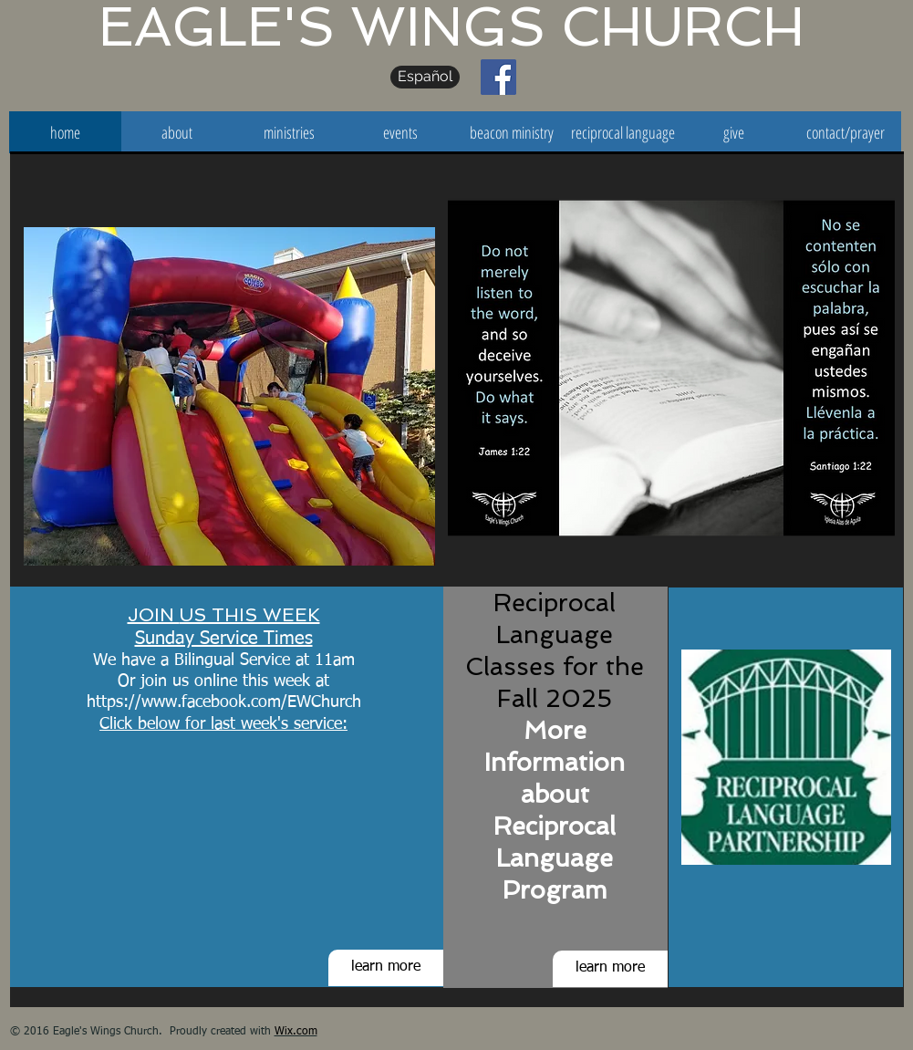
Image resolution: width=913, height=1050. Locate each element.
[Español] (425, 77)
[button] (229, 396)
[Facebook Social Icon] (498, 77)
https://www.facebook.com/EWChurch (224, 702)
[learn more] (385, 968)
